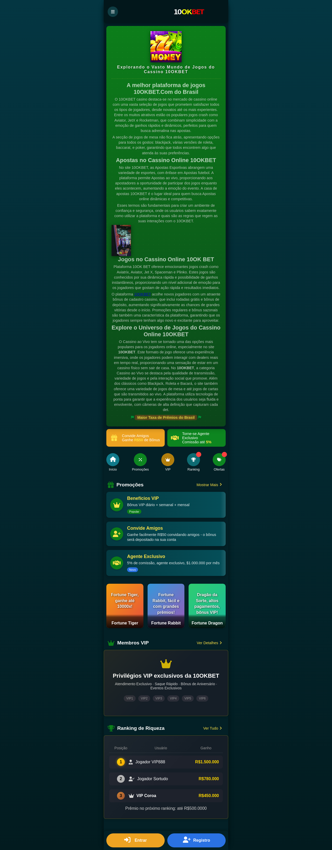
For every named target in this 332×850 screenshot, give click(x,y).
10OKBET (142, 295)
